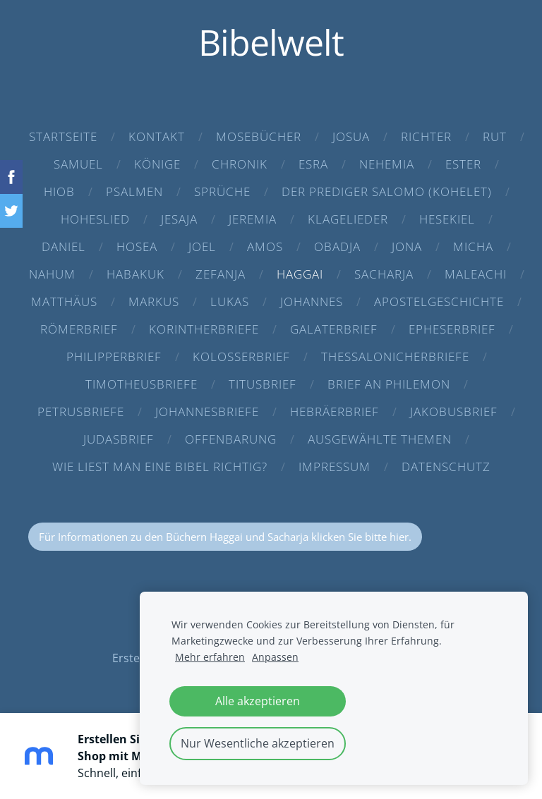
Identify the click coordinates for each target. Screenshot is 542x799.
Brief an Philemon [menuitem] (388, 384)
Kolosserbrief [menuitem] (241, 356)
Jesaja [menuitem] (179, 219)
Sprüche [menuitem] (222, 191)
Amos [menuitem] (265, 246)
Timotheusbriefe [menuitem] (141, 384)
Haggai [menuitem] (300, 274)
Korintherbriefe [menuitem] (204, 329)
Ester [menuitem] (463, 164)
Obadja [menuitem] (337, 246)
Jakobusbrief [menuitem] (454, 411)
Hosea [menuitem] (136, 246)
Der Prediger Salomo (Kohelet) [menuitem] (387, 191)
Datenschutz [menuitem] (446, 466)
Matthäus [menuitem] (64, 301)
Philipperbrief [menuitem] (114, 356)
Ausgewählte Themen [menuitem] (380, 439)
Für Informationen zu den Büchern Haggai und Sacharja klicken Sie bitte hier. (225, 537)
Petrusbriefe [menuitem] (80, 411)
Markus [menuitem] (153, 301)
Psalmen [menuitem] (134, 191)
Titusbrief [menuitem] (262, 384)
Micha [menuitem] (473, 246)
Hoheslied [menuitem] (95, 219)
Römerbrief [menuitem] (79, 329)
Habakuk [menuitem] (135, 274)
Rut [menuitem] (495, 136)
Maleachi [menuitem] (476, 274)
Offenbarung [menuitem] (231, 439)
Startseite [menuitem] (63, 136)
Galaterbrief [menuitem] (334, 329)
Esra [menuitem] (313, 164)
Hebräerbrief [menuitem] (334, 411)
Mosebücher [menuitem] (258, 136)
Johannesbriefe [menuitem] (207, 411)
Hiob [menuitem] (59, 191)
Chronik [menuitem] (239, 164)
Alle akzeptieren (257, 701)
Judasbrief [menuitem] (118, 439)
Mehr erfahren (210, 657)
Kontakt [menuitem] (156, 136)
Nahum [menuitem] (52, 274)
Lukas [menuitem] (229, 301)
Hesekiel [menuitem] (447, 219)
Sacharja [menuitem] (384, 274)
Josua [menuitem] (351, 136)
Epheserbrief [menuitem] (452, 329)
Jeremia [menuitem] (253, 219)
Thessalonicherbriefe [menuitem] (395, 356)
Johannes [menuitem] (311, 301)
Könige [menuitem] (157, 164)
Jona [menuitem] (407, 246)
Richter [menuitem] (426, 136)
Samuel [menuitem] (78, 164)
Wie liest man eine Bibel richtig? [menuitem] (159, 466)
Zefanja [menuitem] (220, 274)
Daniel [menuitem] (63, 246)
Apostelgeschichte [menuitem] (439, 301)
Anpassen (275, 657)
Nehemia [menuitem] (386, 164)
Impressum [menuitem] (335, 466)
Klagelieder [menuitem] (348, 219)
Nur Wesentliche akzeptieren (258, 743)
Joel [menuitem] (202, 246)
